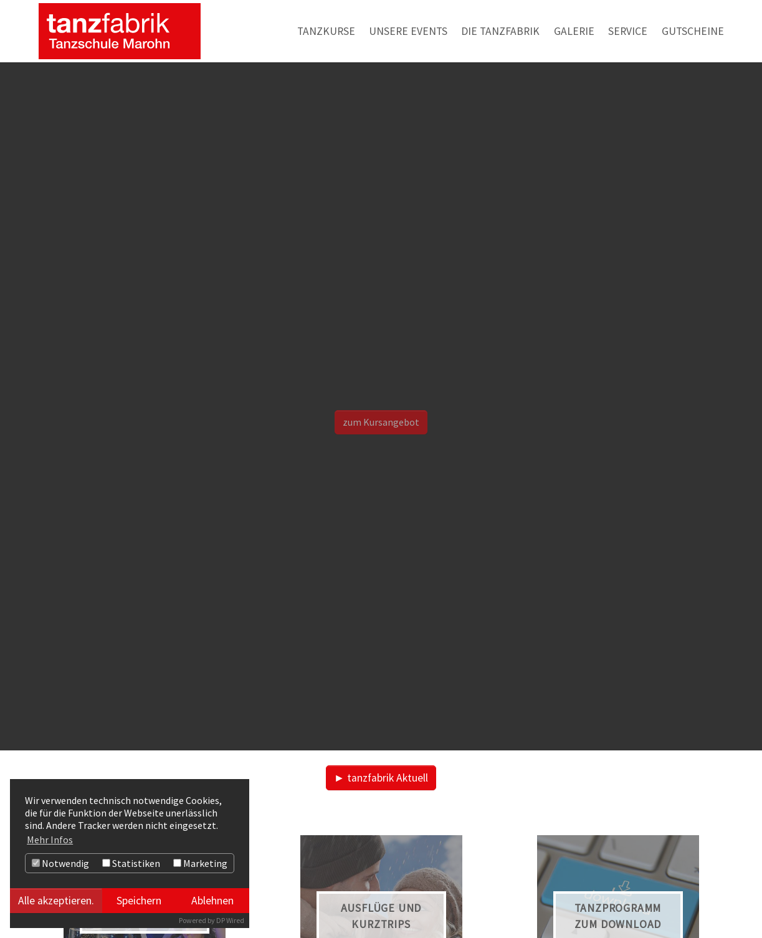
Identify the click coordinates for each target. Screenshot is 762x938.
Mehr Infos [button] (50, 839)
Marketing (200, 863)
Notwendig (60, 863)
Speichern (139, 900)
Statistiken (131, 863)
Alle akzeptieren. (56, 900)
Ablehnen (212, 900)
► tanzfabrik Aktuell (381, 778)
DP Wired (230, 920)
